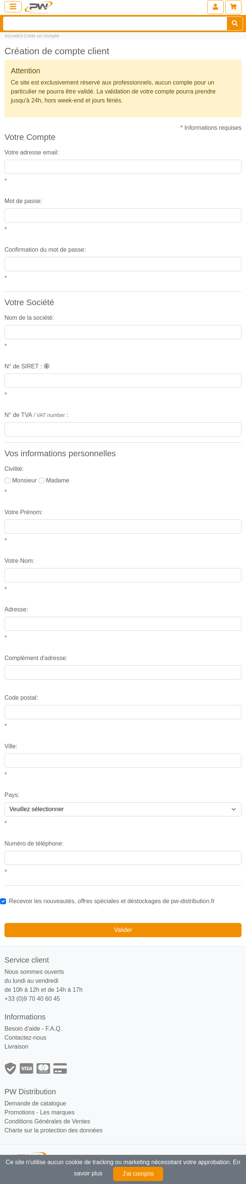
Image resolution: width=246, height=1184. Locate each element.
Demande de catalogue (35, 1103)
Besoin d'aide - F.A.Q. (33, 1028)
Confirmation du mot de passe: (45, 249)
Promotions (19, 1112)
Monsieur (24, 480)
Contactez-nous (25, 1037)
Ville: (10, 746)
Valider (123, 930)
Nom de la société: (29, 318)
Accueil (12, 36)
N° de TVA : (36, 415)
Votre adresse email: (31, 152)
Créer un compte (41, 36)
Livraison (16, 1046)
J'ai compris (138, 1174)
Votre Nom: (19, 561)
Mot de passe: (23, 201)
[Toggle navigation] (13, 6)
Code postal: (21, 697)
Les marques (57, 1112)
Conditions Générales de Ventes (47, 1121)
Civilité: (14, 469)
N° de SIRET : (27, 366)
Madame (57, 480)
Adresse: (16, 609)
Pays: (11, 795)
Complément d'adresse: (35, 658)
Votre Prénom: (23, 512)
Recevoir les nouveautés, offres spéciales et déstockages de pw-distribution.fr (112, 901)
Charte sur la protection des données (53, 1130)
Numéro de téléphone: (33, 843)
